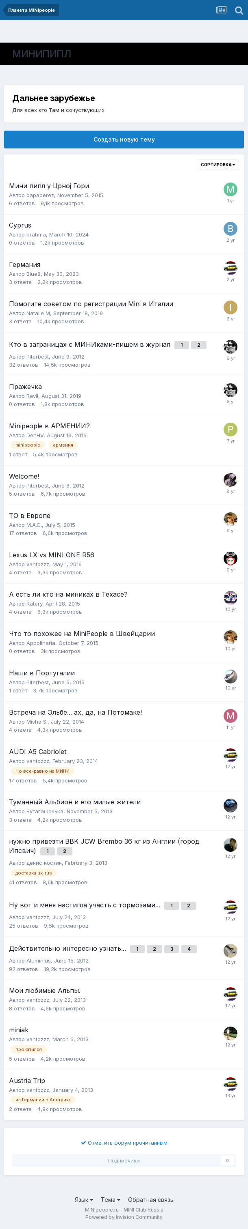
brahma (36, 234)
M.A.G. (34, 525)
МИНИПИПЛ (41, 54)
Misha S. (37, 721)
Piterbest (37, 356)
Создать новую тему (124, 139)
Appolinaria (40, 643)
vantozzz (37, 564)
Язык (84, 1199)
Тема (110, 1199)
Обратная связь (151, 1199)
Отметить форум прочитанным (124, 1142)
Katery (34, 603)
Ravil (32, 396)
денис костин (44, 862)
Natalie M (38, 313)
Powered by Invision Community (124, 1217)
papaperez (40, 195)
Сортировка (218, 164)
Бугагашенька (44, 811)
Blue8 (33, 274)
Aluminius (38, 960)
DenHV (35, 435)
